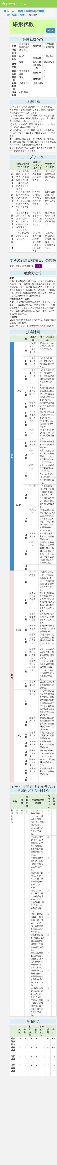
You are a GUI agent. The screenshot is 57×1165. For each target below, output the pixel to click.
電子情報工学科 (16, 15)
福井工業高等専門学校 (31, 11)
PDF (50, 30)
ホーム (9, 11)
